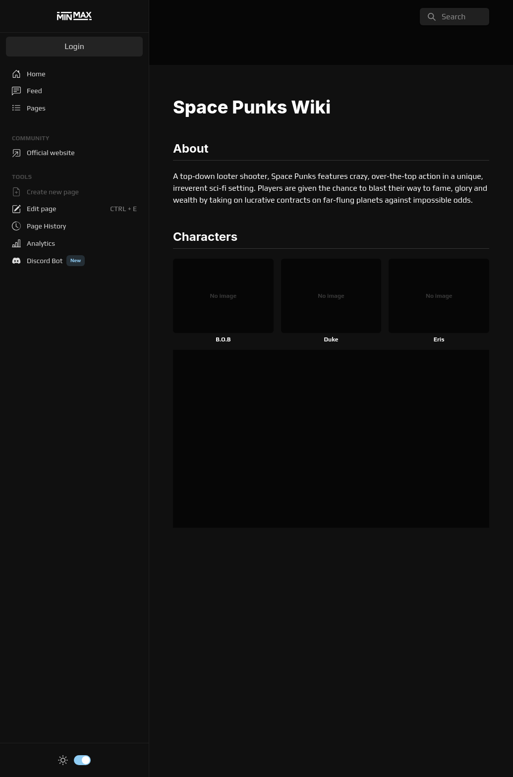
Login (74, 46)
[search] (454, 16)
